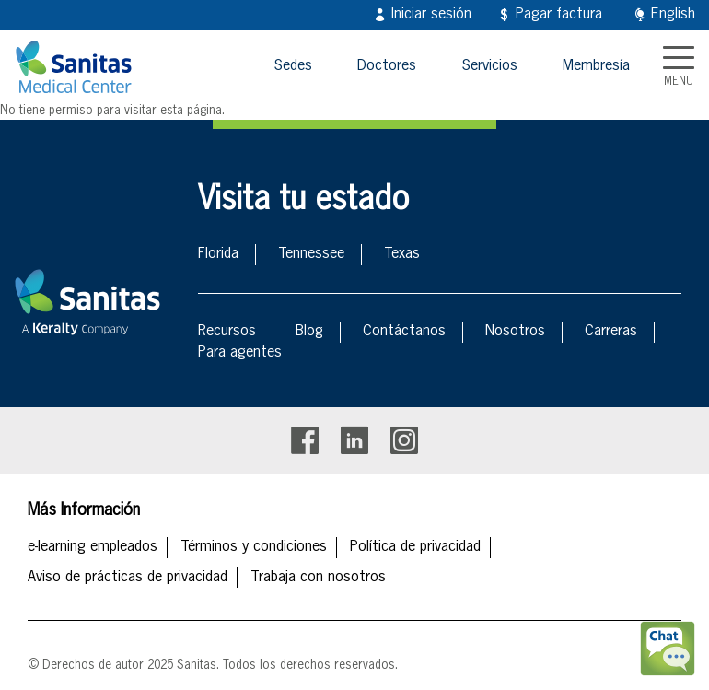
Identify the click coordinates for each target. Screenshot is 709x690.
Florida (218, 254)
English (673, 14)
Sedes (292, 66)
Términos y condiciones (253, 547)
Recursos (227, 331)
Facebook (305, 441)
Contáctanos (404, 331)
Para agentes (240, 352)
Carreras (611, 331)
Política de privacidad (415, 547)
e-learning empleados (92, 547)
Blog (309, 331)
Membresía (596, 66)
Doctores (386, 66)
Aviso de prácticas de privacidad (127, 577)
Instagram (404, 441)
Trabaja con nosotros (318, 577)
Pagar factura (559, 14)
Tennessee (311, 254)
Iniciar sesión (431, 14)
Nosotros (515, 331)
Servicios (489, 66)
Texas (402, 254)
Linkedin (354, 441)
